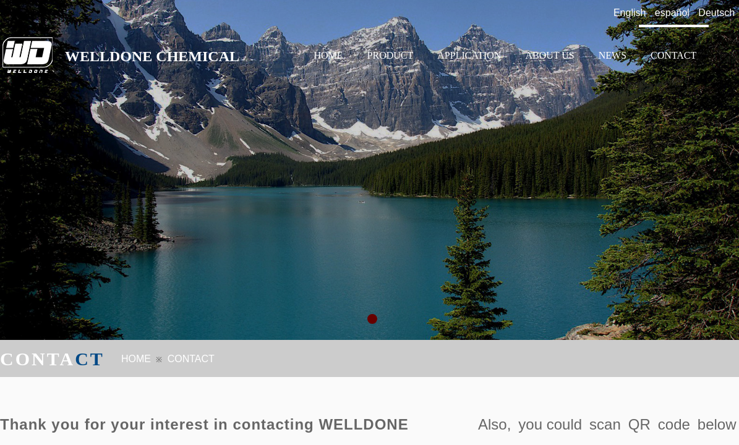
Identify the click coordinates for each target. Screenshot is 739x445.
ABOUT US (549, 55)
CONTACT (673, 55)
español (672, 12)
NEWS (612, 55)
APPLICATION (469, 55)
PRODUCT (390, 55)
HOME (328, 55)
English (629, 12)
